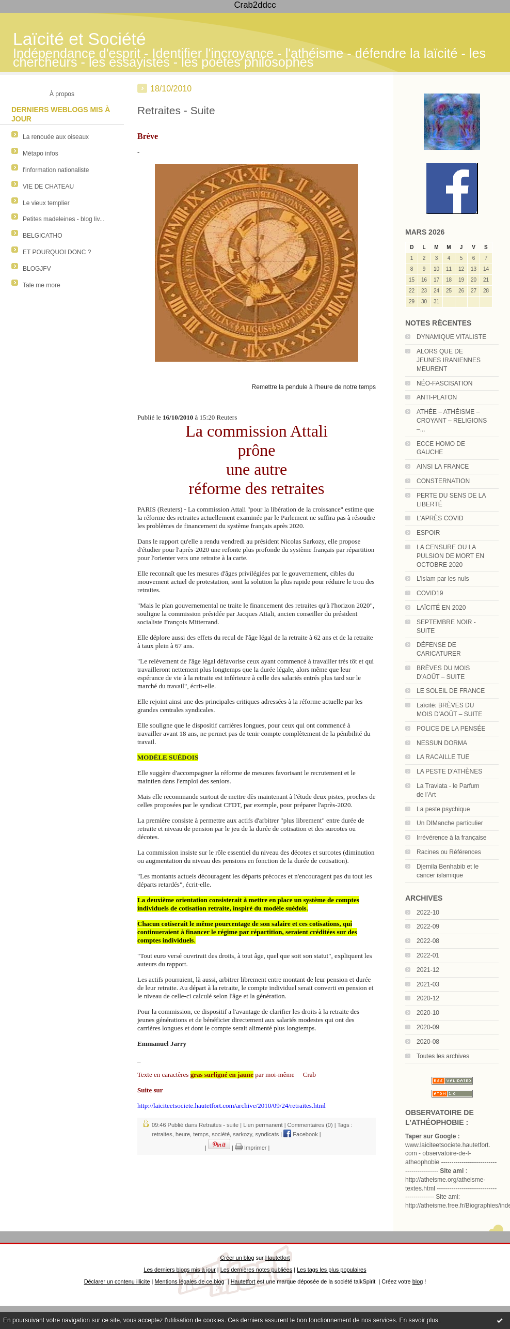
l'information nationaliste (56, 170)
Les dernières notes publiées (256, 1269)
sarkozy (242, 1134)
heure (183, 1134)
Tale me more (41, 285)
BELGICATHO (42, 235)
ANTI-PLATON (437, 397)
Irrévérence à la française (451, 837)
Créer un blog (237, 1258)
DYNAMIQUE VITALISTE (451, 337)
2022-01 (428, 955)
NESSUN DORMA (442, 743)
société (221, 1134)
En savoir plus (418, 1320)
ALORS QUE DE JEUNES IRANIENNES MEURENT (449, 360)
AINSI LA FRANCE (443, 466)
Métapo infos (40, 153)
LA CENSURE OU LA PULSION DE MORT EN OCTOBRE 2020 (450, 556)
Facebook (300, 1134)
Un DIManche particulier (450, 823)
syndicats (267, 1134)
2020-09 (428, 1027)
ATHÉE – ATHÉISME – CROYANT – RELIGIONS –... (452, 420)
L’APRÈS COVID (440, 518)
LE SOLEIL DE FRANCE (451, 690)
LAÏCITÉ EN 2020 (441, 607)
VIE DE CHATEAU (48, 186)
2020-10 (428, 1012)
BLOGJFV (37, 268)
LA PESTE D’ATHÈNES (449, 771)
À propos (62, 94)
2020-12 (428, 998)
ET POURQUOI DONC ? (57, 252)
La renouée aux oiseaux (56, 137)
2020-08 (428, 1041)
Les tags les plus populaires (331, 1269)
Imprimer (250, 1148)
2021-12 (428, 969)
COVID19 (430, 593)
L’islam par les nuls (443, 578)
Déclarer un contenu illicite (117, 1281)
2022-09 (428, 926)
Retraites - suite (218, 1125)
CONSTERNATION (443, 481)
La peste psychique (443, 809)
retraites (162, 1134)
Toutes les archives (443, 1056)
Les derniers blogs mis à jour (179, 1269)
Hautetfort (277, 1258)
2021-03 (428, 984)
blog (417, 1281)
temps (201, 1134)
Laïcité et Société (79, 39)
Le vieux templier (46, 203)
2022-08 (428, 941)
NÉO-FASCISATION (444, 383)
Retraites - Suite (176, 110)
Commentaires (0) (310, 1125)
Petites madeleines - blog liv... (64, 219)
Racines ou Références (449, 852)
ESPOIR (428, 532)
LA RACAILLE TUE (443, 757)
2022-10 (428, 912)
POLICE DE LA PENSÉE (451, 728)
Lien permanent (262, 1125)
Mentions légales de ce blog (189, 1281)
